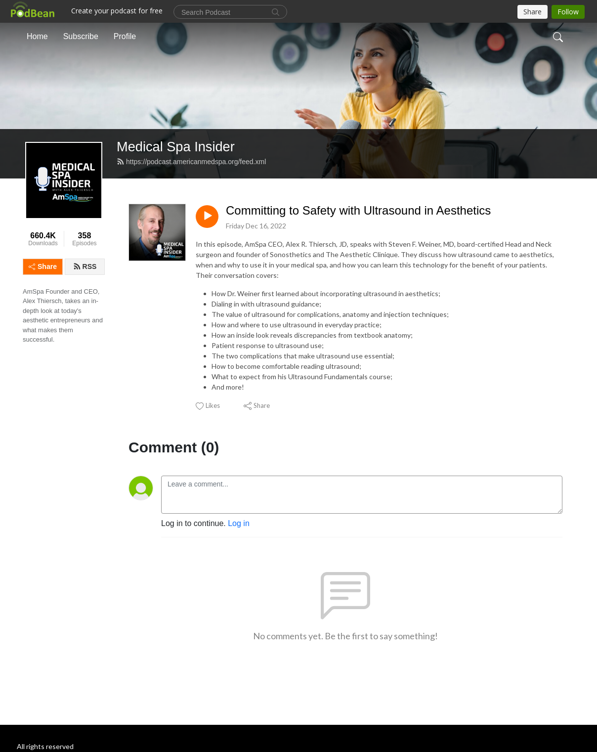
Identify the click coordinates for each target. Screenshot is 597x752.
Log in (239, 523)
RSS (85, 266)
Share (43, 266)
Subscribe (80, 36)
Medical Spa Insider (176, 146)
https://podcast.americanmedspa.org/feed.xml (191, 162)
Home (37, 36)
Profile (125, 36)
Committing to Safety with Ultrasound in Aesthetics (358, 210)
